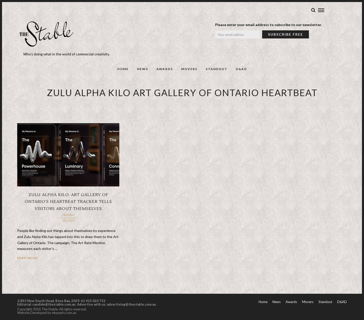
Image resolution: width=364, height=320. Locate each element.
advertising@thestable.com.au (131, 305)
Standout (217, 69)
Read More (27, 258)
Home (123, 69)
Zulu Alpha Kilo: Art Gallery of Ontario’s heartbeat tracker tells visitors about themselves (68, 202)
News (142, 69)
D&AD (241, 69)
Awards (164, 69)
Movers (189, 69)
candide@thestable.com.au (54, 305)
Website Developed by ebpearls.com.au (46, 313)
